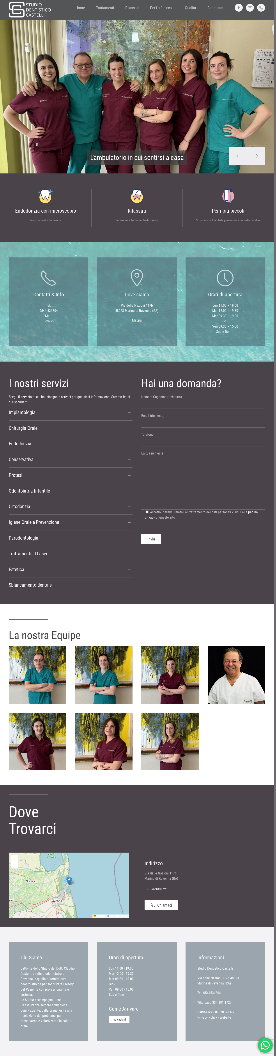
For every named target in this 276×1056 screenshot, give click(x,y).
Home (80, 7)
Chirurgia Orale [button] (23, 428)
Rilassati (132, 7)
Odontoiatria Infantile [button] (29, 491)
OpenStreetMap (119, 916)
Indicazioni (153, 888)
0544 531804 (48, 311)
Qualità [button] (190, 7)
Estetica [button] (16, 569)
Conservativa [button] (21, 459)
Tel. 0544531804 (209, 993)
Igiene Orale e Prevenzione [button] (34, 522)
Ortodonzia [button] (19, 506)
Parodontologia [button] (23, 538)
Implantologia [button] (22, 412)
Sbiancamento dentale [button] (30, 585)
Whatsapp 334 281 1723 (214, 1002)
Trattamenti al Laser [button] (28, 553)
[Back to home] (31, 10)
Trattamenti (105, 7)
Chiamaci (161, 905)
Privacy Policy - (208, 1017)
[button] (238, 156)
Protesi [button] (15, 475)
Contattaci (215, 7)
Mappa (137, 320)
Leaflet (99, 916)
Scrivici (49, 321)
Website (225, 1017)
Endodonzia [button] (20, 443)
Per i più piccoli (161, 7)
